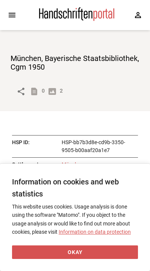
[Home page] (76, 19)
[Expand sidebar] (12, 15)
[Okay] (75, 252)
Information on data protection (95, 232)
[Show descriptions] (36, 91)
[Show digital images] (54, 91)
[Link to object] (21, 91)
